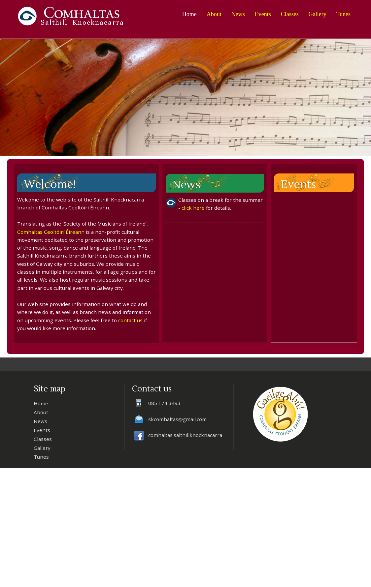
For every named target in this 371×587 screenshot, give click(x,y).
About (214, 14)
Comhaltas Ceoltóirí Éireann (50, 232)
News (238, 14)
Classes (290, 14)
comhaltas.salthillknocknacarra (185, 435)
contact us (130, 320)
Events (263, 14)
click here (193, 207)
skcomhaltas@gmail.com (177, 419)
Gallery (317, 14)
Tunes (343, 14)
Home (189, 14)
